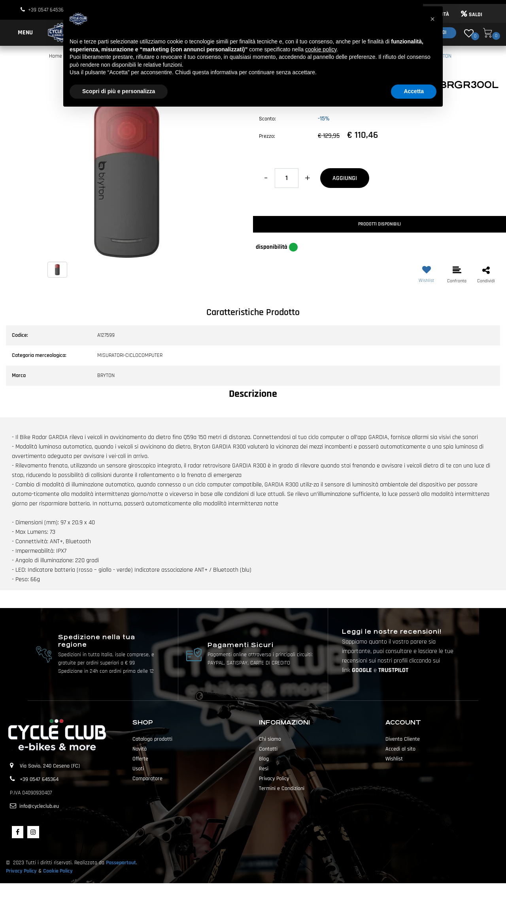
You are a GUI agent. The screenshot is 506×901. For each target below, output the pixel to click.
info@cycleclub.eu (39, 806)
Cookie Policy (58, 871)
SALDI (471, 14)
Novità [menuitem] (139, 749)
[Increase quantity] (307, 178)
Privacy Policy (21, 871)
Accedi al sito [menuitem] (400, 749)
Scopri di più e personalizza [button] (118, 91)
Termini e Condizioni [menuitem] (281, 788)
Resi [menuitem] (263, 768)
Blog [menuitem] (264, 758)
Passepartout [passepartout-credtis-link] (267, 891)
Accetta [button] (414, 91)
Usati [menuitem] (138, 768)
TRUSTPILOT (393, 670)
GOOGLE (363, 670)
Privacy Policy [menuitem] (274, 778)
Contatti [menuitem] (268, 749)
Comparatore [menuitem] (147, 778)
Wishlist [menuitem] (394, 758)
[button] (126, 178)
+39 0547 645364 (47, 9)
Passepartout (121, 862)
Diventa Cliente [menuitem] (402, 739)
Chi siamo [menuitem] (270, 739)
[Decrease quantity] (266, 178)
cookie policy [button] (320, 49)
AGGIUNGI (344, 178)
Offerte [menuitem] (140, 758)
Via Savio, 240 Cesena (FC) (50, 766)
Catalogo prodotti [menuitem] (152, 739)
